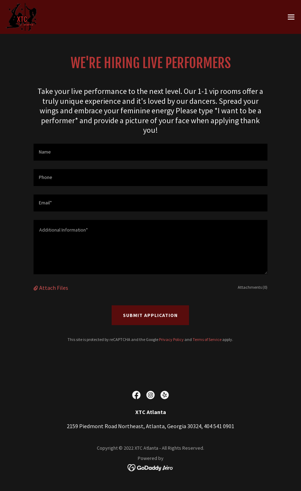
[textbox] (150, 152)
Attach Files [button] (53, 287)
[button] (291, 17)
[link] (21, 17)
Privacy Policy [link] (171, 339)
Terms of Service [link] (207, 339)
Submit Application (150, 315)
